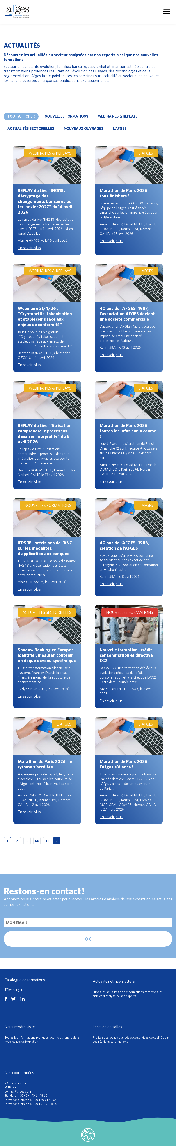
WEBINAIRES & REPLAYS (117, 116)
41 (47, 841)
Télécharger (13, 990)
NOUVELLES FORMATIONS (66, 116)
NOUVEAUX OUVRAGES (83, 128)
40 (37, 841)
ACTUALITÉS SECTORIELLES (30, 128)
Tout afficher (21, 116)
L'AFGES (119, 128)
